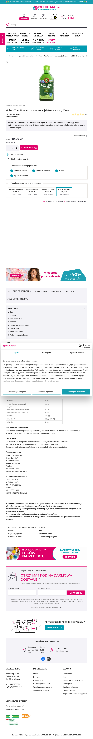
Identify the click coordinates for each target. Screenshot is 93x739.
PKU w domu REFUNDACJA (38, 41)
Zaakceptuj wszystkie (76, 392)
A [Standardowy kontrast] (52, 17)
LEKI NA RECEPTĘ (25, 41)
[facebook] (43, 659)
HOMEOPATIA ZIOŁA (77, 34)
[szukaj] (46, 25)
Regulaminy (38, 681)
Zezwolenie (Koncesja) (15, 707)
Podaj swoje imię (13, 589)
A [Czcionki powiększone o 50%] (53, 15)
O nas (35, 675)
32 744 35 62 (63, 650)
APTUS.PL (77, 736)
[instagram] (49, 659)
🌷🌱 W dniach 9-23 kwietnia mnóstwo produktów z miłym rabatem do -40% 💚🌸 (46, 2)
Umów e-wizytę (54, 628)
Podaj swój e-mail (43, 589)
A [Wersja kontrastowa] (55, 17)
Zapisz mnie (76, 594)
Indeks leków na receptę (73, 681)
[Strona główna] (7, 56)
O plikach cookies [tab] (77, 353)
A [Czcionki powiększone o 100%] (56, 14)
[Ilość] (12, 148)
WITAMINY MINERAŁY (38, 34)
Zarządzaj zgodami (46, 392)
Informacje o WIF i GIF (15, 710)
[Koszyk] (63, 17)
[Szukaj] (7, 25)
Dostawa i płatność (70, 688)
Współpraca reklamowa (42, 688)
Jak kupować (68, 685)
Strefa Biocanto (51, 41)
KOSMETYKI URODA (25, 34)
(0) (86, 114)
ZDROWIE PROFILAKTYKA (12, 34)
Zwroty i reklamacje (41, 691)
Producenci (67, 675)
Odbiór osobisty (69, 691)
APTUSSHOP (46, 736)
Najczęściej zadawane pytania (75, 695)
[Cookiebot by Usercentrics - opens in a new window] (80, 346)
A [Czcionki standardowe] (51, 15)
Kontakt (36, 678)
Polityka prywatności (41, 685)
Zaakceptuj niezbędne (17, 392)
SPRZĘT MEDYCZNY (12, 41)
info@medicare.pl (63, 652)
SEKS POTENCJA (64, 34)
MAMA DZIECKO (51, 34)
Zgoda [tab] (16, 353)
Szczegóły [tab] (46, 353)
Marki (65, 678)
